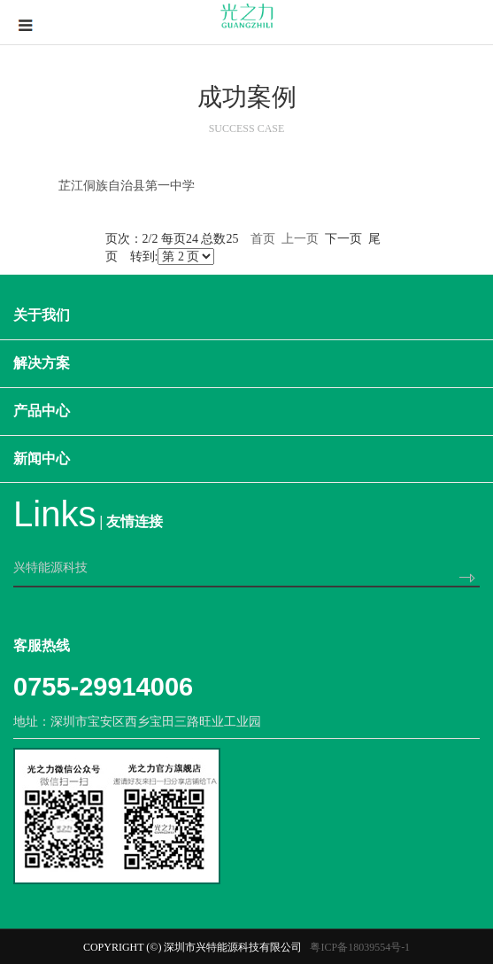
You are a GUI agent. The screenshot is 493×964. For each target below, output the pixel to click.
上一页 (300, 238)
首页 (262, 238)
